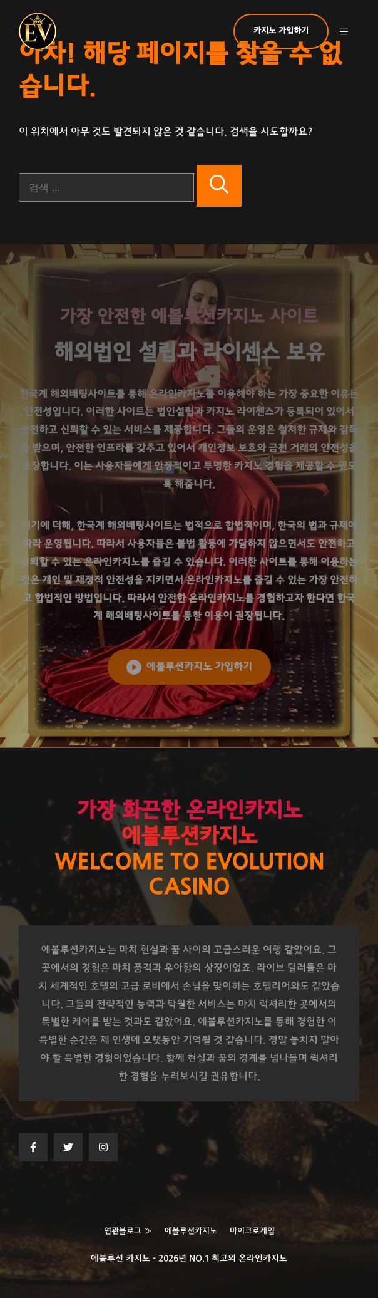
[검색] (219, 186)
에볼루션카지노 (191, 1231)
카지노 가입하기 (281, 31)
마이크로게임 (252, 1231)
